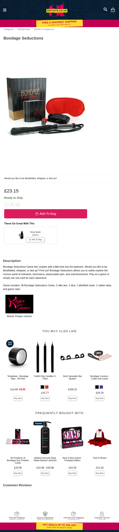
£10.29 (72, 467)
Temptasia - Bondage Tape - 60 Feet (17, 377)
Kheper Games (23, 316)
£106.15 (72, 389)
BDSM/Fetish (24, 29)
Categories (9, 29)
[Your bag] (112, 9)
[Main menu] (5, 9)
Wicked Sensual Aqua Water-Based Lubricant (45, 459)
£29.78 (100, 392)
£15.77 (45, 392)
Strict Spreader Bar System (72, 377)
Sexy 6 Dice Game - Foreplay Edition (72, 459)
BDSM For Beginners (44, 29)
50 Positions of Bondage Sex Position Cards (18, 460)
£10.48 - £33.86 (45, 467)
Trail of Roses (99, 457)
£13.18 (100, 467)
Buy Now (18, 398)
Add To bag (45, 213)
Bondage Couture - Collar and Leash (99, 377)
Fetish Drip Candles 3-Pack (45, 377)
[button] (42, 387)
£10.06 (18, 467)
